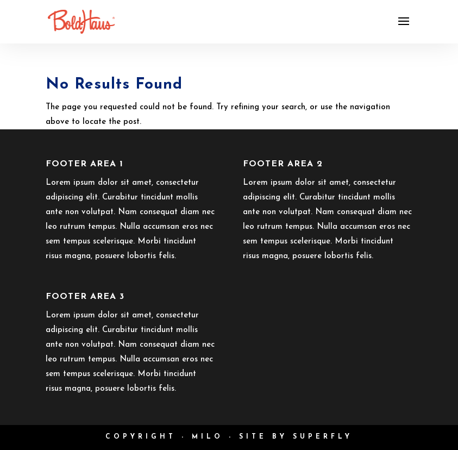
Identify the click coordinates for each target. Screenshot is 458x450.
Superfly (323, 437)
